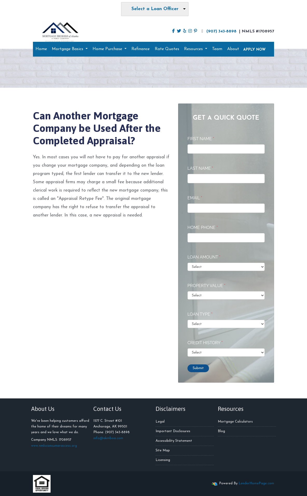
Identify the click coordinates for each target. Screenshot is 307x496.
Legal (160, 421)
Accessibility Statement (174, 441)
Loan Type (199, 314)
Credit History (205, 342)
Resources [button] (194, 49)
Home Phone (202, 227)
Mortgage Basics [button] (68, 49)
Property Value (206, 285)
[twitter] (179, 31)
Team (217, 49)
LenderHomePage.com (256, 483)
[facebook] (173, 31)
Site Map (163, 450)
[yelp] (184, 31)
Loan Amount (203, 257)
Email (194, 197)
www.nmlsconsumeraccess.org (54, 445)
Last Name (200, 168)
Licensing (163, 460)
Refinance (140, 49)
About (233, 49)
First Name (200, 138)
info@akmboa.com (108, 438)
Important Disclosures (173, 431)
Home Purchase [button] (108, 49)
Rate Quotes (167, 49)
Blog (221, 431)
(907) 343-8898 (218, 31)
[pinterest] (195, 31)
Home (41, 49)
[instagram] (190, 31)
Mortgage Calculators (235, 421)
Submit (198, 368)
